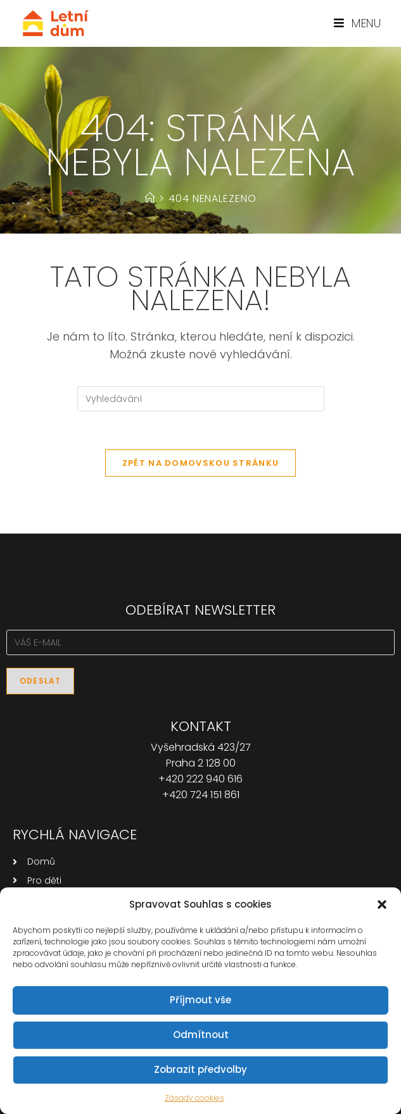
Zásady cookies (194, 1097)
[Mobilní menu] (357, 23)
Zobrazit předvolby (200, 1069)
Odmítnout (201, 1034)
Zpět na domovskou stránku (200, 463)
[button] (382, 904)
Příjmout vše (200, 999)
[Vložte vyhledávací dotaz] (200, 398)
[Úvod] (149, 198)
